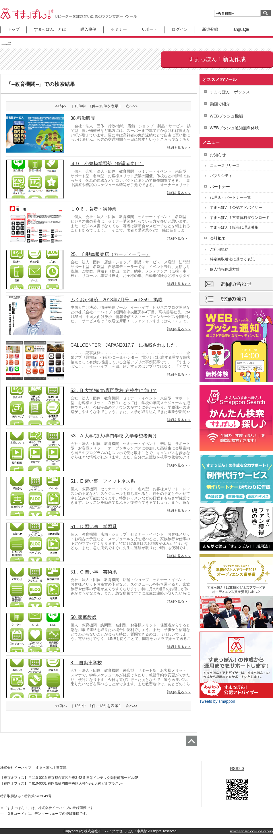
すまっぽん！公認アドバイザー (236, 207)
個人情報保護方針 (225, 269)
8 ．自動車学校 (86, 662)
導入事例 (88, 29)
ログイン (180, 29)
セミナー (119, 29)
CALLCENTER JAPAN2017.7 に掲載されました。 (125, 345)
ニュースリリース (225, 165)
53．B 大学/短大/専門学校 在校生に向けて (114, 390)
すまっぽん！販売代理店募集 (234, 227)
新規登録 (210, 29)
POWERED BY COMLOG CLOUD (251, 831)
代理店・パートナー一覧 (230, 197)
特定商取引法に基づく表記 (232, 259)
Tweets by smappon (217, 701)
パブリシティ (221, 175)
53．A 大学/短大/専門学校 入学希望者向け (114, 435)
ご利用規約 (219, 249)
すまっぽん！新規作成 (217, 59)
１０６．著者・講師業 (94, 208)
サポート (149, 29)
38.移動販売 (83, 118)
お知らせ (218, 154)
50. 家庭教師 (84, 617)
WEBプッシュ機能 (226, 116)
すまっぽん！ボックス (230, 92)
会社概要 (218, 238)
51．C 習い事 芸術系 (94, 571)
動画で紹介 (220, 104)
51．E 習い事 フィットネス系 (103, 481)
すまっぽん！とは (50, 29)
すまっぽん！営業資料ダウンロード (240, 217)
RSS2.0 (237, 768)
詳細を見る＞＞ (179, 148)
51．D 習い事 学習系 (94, 526)
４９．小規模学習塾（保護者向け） (107, 163)
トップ (13, 29)
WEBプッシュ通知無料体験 (234, 128)
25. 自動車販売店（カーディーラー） (110, 254)
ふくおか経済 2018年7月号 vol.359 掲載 (116, 299)
